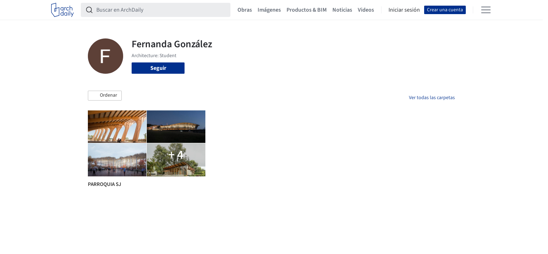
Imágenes (269, 10)
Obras (244, 10)
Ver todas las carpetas (432, 97)
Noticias (342, 10)
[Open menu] (486, 10)
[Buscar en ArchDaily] (161, 10)
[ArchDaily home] (62, 10)
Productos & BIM (307, 10)
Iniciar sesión (404, 10)
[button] (105, 96)
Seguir (158, 68)
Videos (366, 10)
